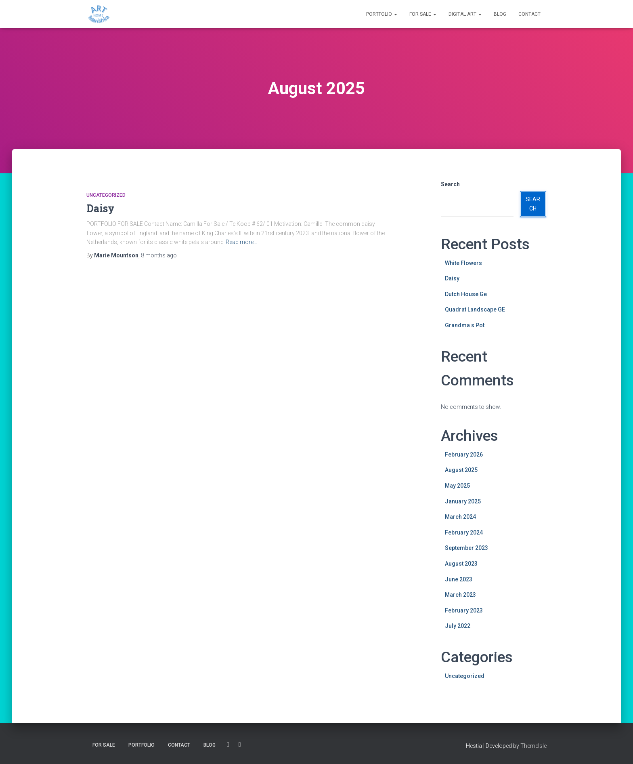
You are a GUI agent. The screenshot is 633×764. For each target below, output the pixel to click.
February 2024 (464, 532)
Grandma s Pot (464, 325)
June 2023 (458, 579)
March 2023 (460, 594)
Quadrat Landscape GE (475, 309)
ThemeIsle (533, 746)
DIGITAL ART (465, 14)
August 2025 (461, 470)
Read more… (241, 242)
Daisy (100, 208)
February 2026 (464, 454)
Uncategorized (106, 195)
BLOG (500, 14)
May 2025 (457, 485)
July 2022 (457, 626)
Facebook (228, 744)
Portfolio (381, 14)
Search (450, 184)
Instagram (240, 744)
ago (159, 255)
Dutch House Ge (466, 294)
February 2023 (464, 610)
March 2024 (460, 517)
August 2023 (461, 563)
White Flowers (463, 263)
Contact (529, 14)
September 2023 (466, 548)
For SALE (422, 14)
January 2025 (463, 501)
